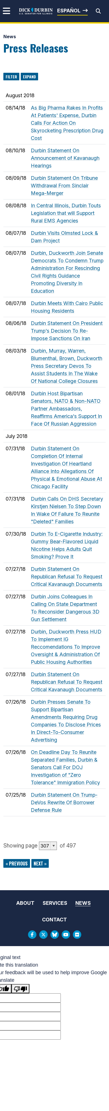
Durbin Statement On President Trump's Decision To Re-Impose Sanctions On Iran (67, 330)
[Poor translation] (20, 988)
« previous (17, 863)
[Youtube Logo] (66, 934)
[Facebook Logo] (32, 934)
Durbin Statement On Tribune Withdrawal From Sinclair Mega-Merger (64, 185)
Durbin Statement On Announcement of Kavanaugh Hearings (65, 158)
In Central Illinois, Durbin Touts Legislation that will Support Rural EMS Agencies (66, 213)
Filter (11, 76)
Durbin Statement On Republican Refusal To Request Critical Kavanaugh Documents (66, 576)
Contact (54, 920)
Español (68, 10)
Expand (29, 76)
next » (40, 863)
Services (55, 903)
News (9, 36)
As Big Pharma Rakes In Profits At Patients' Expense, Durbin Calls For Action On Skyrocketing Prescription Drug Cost (67, 123)
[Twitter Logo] (43, 934)
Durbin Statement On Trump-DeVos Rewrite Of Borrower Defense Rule (64, 802)
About (25, 903)
